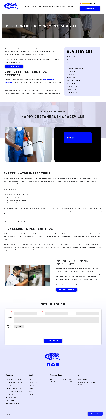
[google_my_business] (67, 138)
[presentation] (19, 339)
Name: (9, 317)
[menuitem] (27, 6)
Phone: (71, 317)
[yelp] (65, 138)
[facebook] (62, 138)
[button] (89, 3)
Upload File (19, 332)
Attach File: (9, 332)
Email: (40, 317)
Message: (10, 322)
